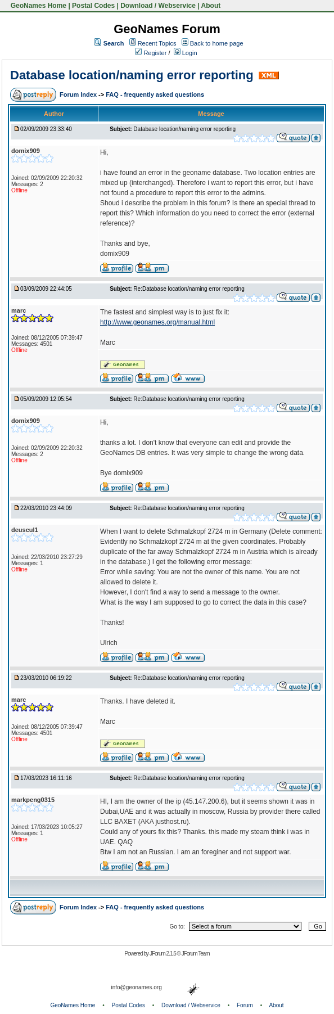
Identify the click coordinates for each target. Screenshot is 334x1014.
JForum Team (196, 953)
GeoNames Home (37, 6)
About (211, 6)
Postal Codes (93, 6)
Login (185, 52)
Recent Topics (157, 43)
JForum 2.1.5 (163, 953)
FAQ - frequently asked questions (155, 94)
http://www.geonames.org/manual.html (157, 322)
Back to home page (216, 43)
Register (150, 52)
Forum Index (79, 94)
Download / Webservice (158, 6)
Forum (245, 1005)
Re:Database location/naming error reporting (188, 289)
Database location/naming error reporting (132, 75)
